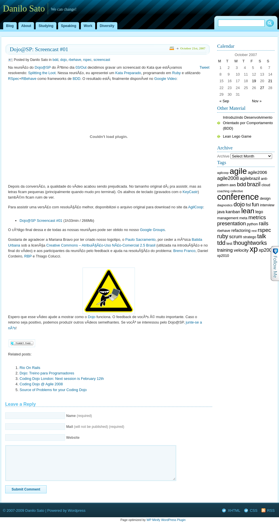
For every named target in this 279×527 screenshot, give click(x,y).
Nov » (256, 101)
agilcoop (223, 172)
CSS (253, 510)
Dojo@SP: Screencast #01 (39, 49)
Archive (223, 156)
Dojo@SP (43, 67)
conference (238, 196)
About (26, 26)
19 (254, 81)
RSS (271, 510)
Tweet (204, 67)
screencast (101, 60)
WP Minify (153, 520)
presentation (231, 223)
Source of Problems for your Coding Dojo (53, 390)
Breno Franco (184, 251)
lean (247, 211)
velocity (241, 250)
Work (88, 26)
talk (261, 236)
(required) (79, 416)
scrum (235, 236)
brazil (254, 184)
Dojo (91, 317)
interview (267, 205)
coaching (223, 191)
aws (233, 185)
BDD (76, 78)
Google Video (165, 78)
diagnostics (224, 205)
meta (243, 218)
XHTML (234, 510)
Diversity (107, 26)
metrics (257, 217)
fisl (248, 205)
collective (236, 191)
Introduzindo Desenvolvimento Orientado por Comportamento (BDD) (248, 122)
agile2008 (228, 178)
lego (259, 211)
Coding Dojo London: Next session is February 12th (62, 378)
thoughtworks (250, 243)
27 (262, 88)
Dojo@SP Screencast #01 (41, 220)
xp (254, 249)
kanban (233, 211)
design (265, 199)
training (225, 250)
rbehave (75, 60)
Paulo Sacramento (140, 239)
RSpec (13, 78)
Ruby (176, 73)
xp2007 (266, 250)
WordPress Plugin (173, 520)
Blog (10, 26)
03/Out (80, 67)
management (227, 218)
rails (263, 223)
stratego (249, 237)
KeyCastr (190, 192)
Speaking (68, 26)
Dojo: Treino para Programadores (47, 373)
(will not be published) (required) (95, 427)
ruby (222, 236)
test (229, 244)
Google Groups (152, 230)
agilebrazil (250, 178)
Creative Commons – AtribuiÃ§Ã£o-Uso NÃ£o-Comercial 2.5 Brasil (100, 245)
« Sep (224, 101)
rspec (87, 60)
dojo (63, 60)
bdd (55, 60)
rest (254, 230)
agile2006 (257, 172)
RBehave (29, 78)
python (252, 224)
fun (255, 204)
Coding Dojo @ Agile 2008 (41, 384)
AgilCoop (195, 207)
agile (238, 171)
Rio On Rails (30, 368)
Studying (46, 26)
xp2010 (223, 256)
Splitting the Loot (42, 73)
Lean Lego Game (237, 136)
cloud (265, 185)
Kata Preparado (128, 73)
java (221, 211)
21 (270, 81)
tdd (221, 242)
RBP (28, 256)
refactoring (241, 230)
